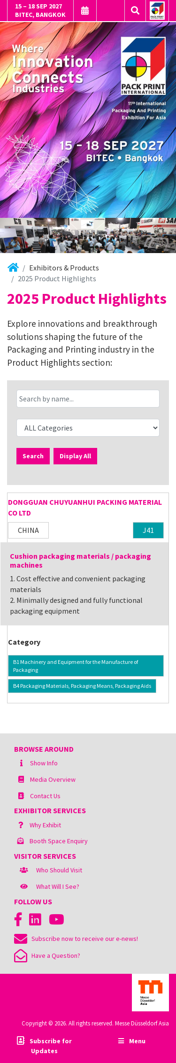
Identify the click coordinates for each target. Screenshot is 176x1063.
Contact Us (45, 796)
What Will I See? (57, 886)
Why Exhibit (45, 825)
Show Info (44, 763)
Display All (75, 456)
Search (33, 456)
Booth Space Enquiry (59, 841)
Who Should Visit (59, 870)
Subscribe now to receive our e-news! (76, 938)
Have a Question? (47, 955)
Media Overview (53, 779)
